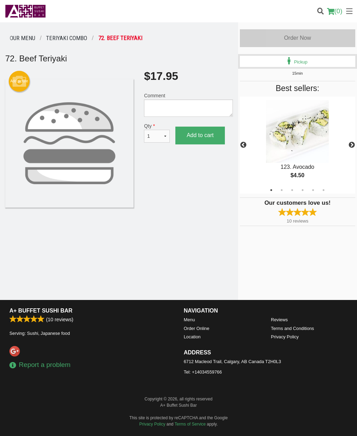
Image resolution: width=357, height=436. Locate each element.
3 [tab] (292, 190)
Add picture (19, 81)
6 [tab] (323, 190)
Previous (243, 145)
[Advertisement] (119, 230)
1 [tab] (271, 190)
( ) (334, 11)
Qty (157, 133)
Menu (189, 319)
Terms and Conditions (292, 328)
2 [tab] (281, 190)
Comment (188, 105)
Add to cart (200, 135)
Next (351, 145)
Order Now (297, 38)
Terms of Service (190, 424)
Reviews (279, 319)
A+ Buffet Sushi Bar (41, 311)
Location (192, 336)
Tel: (203, 372)
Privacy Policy (285, 336)
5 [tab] (313, 190)
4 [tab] (302, 190)
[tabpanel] (298, 145)
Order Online (196, 328)
